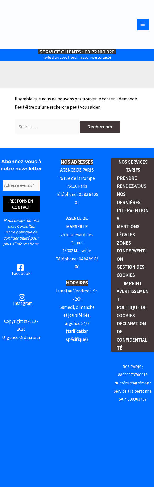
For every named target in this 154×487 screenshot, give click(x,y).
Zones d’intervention (131, 251)
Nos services (132, 162)
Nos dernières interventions (132, 206)
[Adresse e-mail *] (21, 185)
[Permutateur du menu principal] (143, 28)
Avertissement (132, 295)
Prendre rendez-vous (131, 182)
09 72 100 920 (100, 58)
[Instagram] (22, 299)
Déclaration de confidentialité (132, 335)
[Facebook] (20, 269)
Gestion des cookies (130, 271)
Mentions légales (128, 230)
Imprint (133, 283)
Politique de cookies (131, 311)
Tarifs (133, 170)
